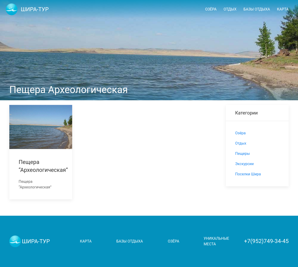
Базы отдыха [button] (257, 9)
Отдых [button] (230, 9)
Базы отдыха (129, 241)
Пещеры (242, 153)
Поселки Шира (248, 174)
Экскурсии (244, 164)
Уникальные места (216, 241)
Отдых (240, 143)
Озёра (240, 133)
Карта (283, 9)
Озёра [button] (211, 9)
